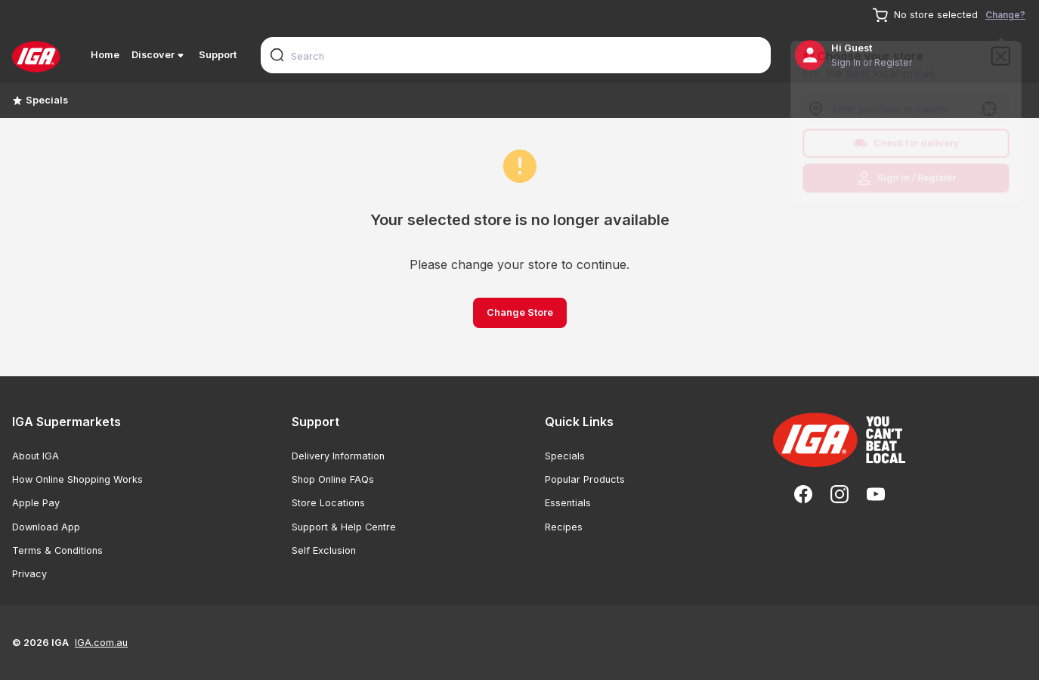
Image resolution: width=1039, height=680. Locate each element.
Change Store (520, 312)
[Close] (1005, 53)
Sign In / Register (906, 180)
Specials (40, 100)
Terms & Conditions (57, 550)
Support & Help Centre (344, 527)
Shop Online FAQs (333, 479)
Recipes (564, 527)
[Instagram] (839, 494)
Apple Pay (36, 502)
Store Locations (328, 502)
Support (218, 54)
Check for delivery (906, 144)
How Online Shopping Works (77, 479)
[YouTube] (876, 494)
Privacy (29, 574)
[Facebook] (803, 494)
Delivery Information (338, 456)
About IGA (35, 456)
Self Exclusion (324, 550)
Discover (159, 55)
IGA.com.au (101, 642)
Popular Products (585, 479)
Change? (1005, 14)
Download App (46, 527)
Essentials (568, 502)
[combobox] (516, 55)
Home (105, 54)
